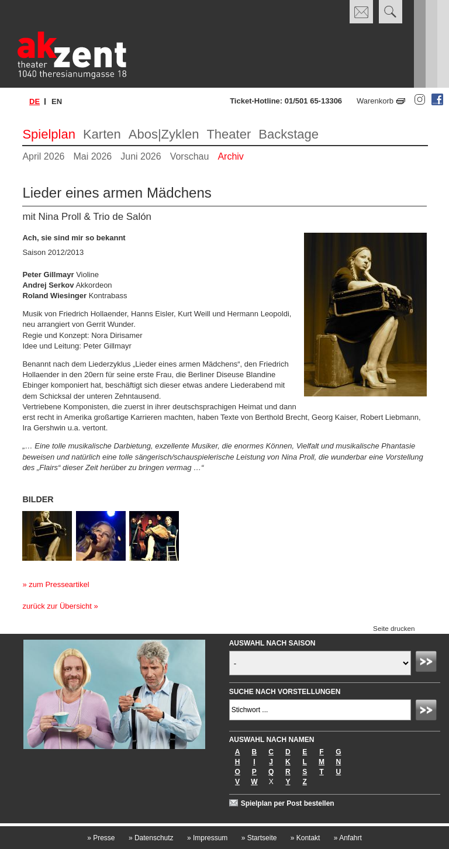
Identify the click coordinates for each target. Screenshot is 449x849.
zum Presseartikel (59, 584)
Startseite (259, 838)
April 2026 (43, 156)
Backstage (288, 134)
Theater (228, 134)
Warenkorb (375, 100)
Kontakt (305, 838)
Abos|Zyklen (164, 134)
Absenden (428, 663)
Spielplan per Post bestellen (287, 803)
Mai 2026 (92, 156)
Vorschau (189, 156)
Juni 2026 (140, 156)
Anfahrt (348, 838)
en (56, 101)
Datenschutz (151, 838)
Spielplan (48, 134)
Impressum (207, 838)
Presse (101, 838)
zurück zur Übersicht (56, 606)
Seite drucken (394, 628)
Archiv (230, 156)
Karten (102, 134)
